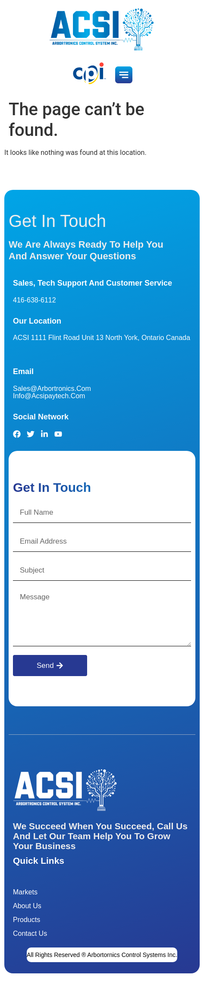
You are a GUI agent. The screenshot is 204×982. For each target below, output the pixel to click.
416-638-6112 (34, 300)
